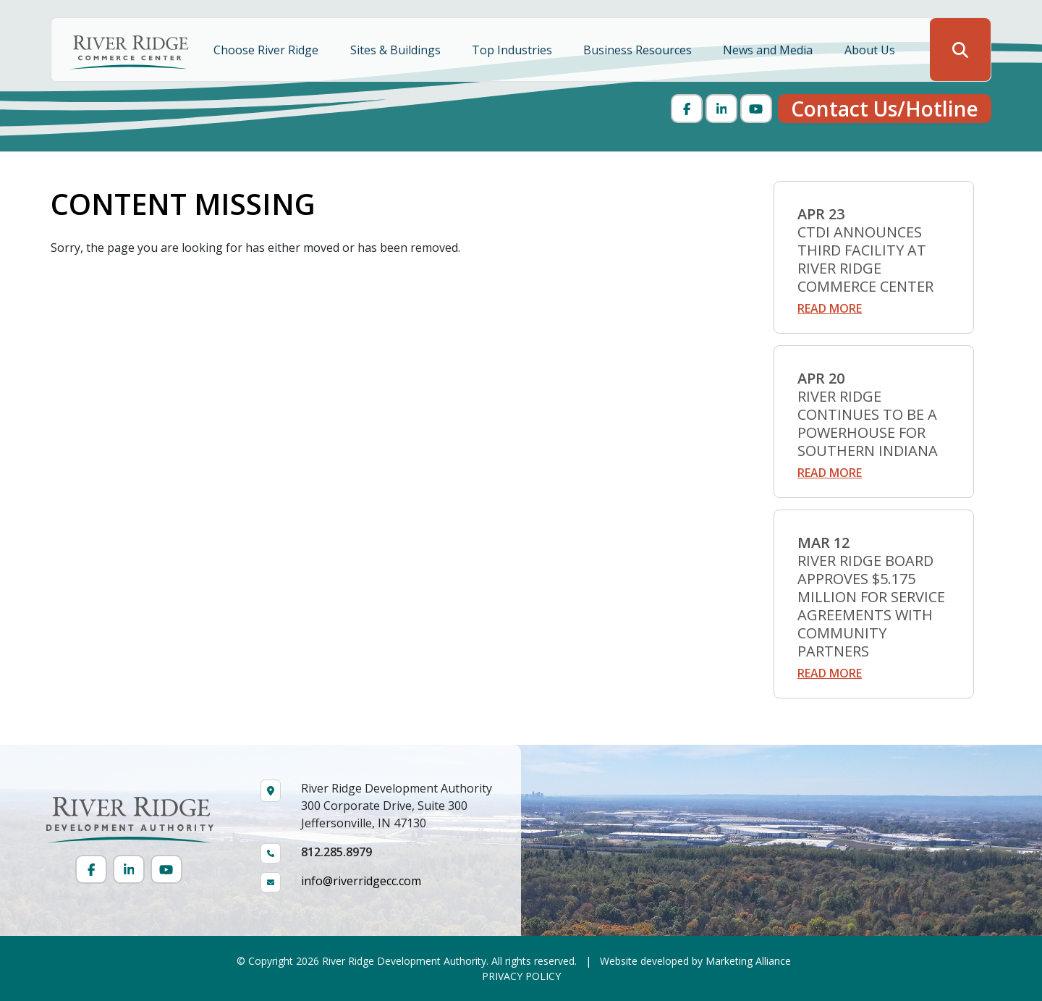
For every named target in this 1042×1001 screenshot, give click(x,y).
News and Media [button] (769, 50)
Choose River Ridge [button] (267, 50)
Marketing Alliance (748, 961)
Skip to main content (0, 12)
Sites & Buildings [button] (397, 50)
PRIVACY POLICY (521, 976)
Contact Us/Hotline (884, 108)
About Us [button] (871, 50)
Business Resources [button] (639, 50)
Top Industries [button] (513, 50)
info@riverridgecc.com (361, 881)
